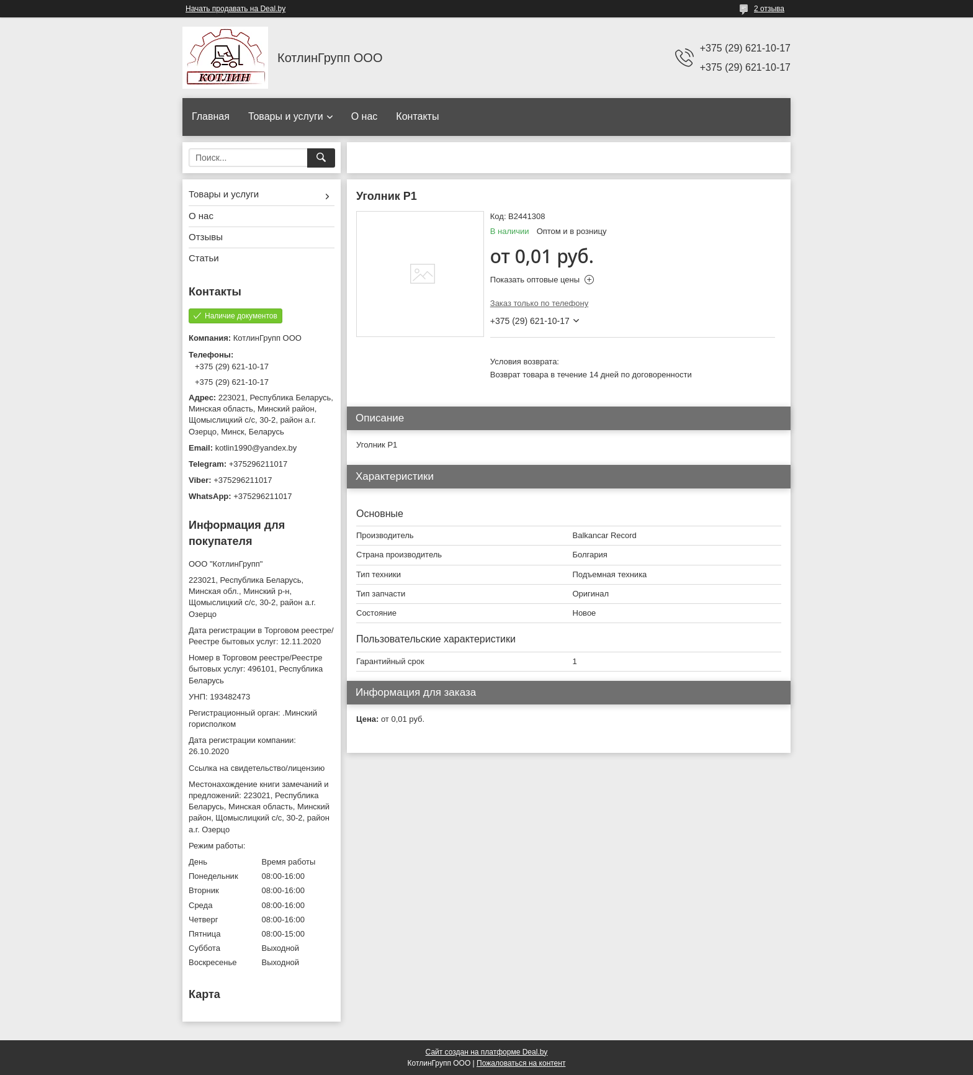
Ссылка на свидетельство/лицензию (257, 768)
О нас (364, 116)
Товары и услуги (285, 116)
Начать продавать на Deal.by (235, 8)
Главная (211, 116)
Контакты (417, 116)
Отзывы (206, 237)
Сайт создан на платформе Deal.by (487, 1052)
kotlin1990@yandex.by (256, 447)
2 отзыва (769, 8)
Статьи (204, 258)
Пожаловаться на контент (521, 1063)
